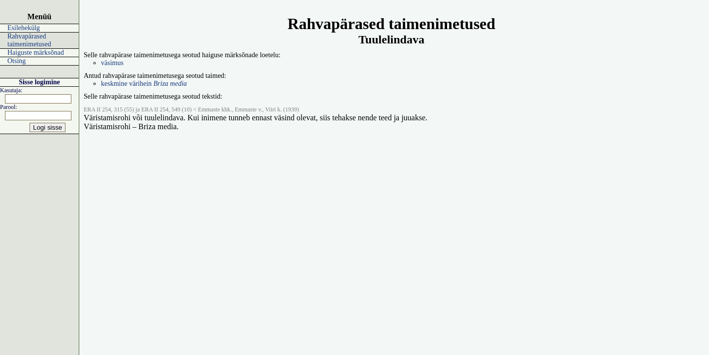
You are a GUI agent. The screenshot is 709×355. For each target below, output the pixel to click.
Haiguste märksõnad (35, 52)
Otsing (16, 61)
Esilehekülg (23, 28)
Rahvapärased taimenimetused (29, 40)
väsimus (112, 63)
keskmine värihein (144, 83)
